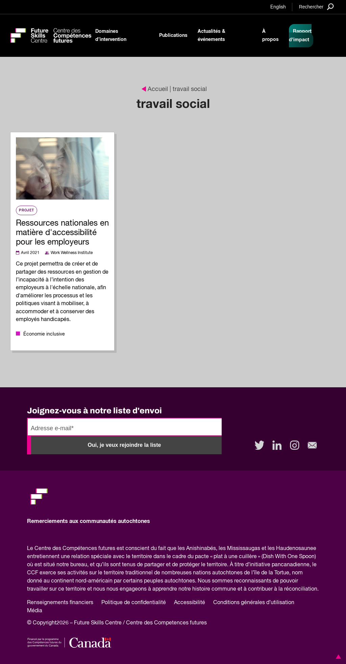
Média (34, 611)
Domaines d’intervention (110, 35)
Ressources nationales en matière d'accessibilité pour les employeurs (62, 232)
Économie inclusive (44, 334)
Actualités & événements (211, 35)
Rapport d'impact (300, 35)
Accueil (155, 89)
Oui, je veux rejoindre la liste (124, 445)
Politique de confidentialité (133, 602)
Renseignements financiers (60, 602)
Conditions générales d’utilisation (253, 602)
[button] (337, 656)
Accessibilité (189, 602)
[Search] (316, 6)
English (278, 7)
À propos (270, 35)
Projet (26, 210)
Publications (173, 35)
